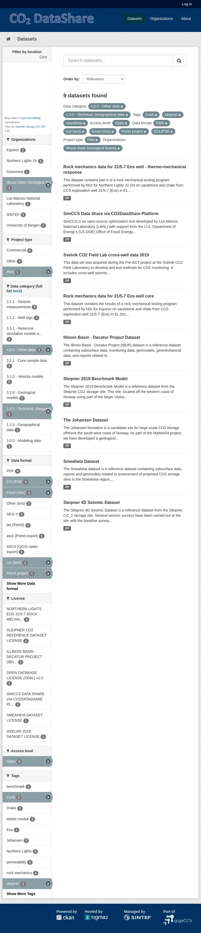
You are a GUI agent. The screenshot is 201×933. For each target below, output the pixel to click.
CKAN (65, 917)
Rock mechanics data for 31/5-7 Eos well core (108, 296)
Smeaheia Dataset (81, 461)
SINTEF (130, 917)
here (17, 291)
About (186, 18)
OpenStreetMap (30, 118)
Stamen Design (25, 126)
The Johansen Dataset (85, 420)
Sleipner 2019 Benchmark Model (95, 378)
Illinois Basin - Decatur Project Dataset (101, 337)
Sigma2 (100, 917)
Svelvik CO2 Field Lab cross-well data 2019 (106, 255)
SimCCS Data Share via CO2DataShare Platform (111, 213)
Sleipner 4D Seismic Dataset (91, 502)
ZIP (67, 198)
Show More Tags (21, 894)
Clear (43, 57)
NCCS (168, 917)
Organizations (161, 18)
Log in (187, 4)
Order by (71, 79)
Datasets (134, 18)
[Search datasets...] (118, 61)
